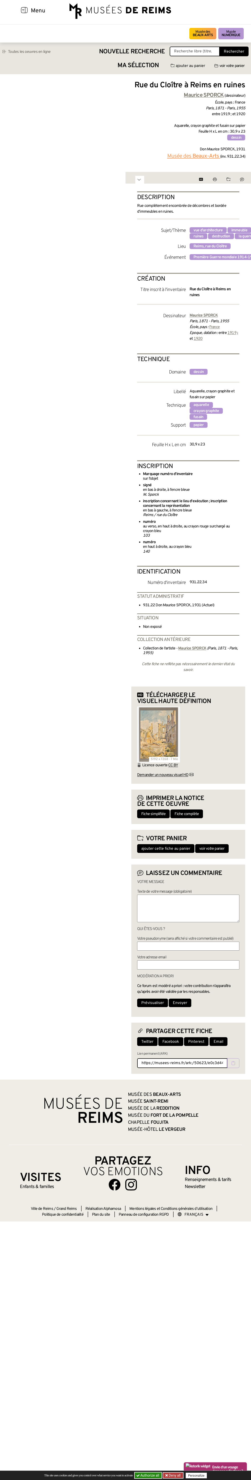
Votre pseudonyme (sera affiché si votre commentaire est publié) (185, 938)
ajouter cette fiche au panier (165, 848)
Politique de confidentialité (63, 1214)
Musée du (163, 1115)
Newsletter (195, 1187)
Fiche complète (187, 814)
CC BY (173, 765)
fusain (198, 417)
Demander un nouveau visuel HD (162, 775)
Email (218, 1041)
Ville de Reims (42, 1208)
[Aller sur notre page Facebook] (114, 1184)
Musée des (203, 34)
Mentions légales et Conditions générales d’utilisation (170, 1208)
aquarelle (201, 405)
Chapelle (148, 1122)
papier (198, 425)
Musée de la (153, 1108)
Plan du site (101, 1214)
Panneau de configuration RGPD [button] (144, 1214)
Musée (231, 34)
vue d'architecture (208, 230)
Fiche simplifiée (153, 814)
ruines (198, 236)
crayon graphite (206, 411)
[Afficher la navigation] (24, 10)
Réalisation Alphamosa (103, 1208)
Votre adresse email (151, 957)
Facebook (170, 1041)
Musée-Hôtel (156, 1129)
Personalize (196, 1475)
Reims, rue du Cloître (210, 246)
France (214, 327)
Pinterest (196, 1041)
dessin (236, 137)
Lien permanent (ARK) (152, 1054)
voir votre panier (229, 66)
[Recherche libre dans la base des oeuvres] (195, 51)
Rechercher (234, 51)
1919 (231, 333)
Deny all (174, 1475)
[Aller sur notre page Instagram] (131, 1184)
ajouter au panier (188, 66)
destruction (221, 236)
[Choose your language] (193, 1215)
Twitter (147, 1041)
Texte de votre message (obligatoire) (164, 891)
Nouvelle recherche (132, 52)
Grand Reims (66, 1208)
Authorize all (148, 1475)
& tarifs (208, 1180)
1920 (198, 338)
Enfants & (37, 1187)
